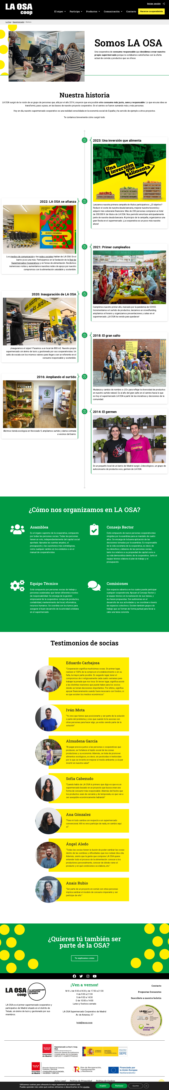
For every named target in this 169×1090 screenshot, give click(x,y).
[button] (60, 11)
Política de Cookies (105, 1080)
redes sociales (46, 256)
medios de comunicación (22, 256)
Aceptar (102, 1086)
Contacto (132, 11)
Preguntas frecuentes (149, 991)
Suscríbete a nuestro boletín (146, 998)
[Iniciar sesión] (164, 4)
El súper (60, 11)
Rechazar (119, 1086)
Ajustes (135, 1086)
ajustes (86, 1087)
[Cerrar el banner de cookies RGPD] (146, 1085)
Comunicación (113, 11)
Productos (93, 11)
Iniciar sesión (154, 3)
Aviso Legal (60, 1080)
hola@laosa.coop (84, 1022)
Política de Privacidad (81, 1080)
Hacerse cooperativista (152, 11)
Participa (76, 11)
